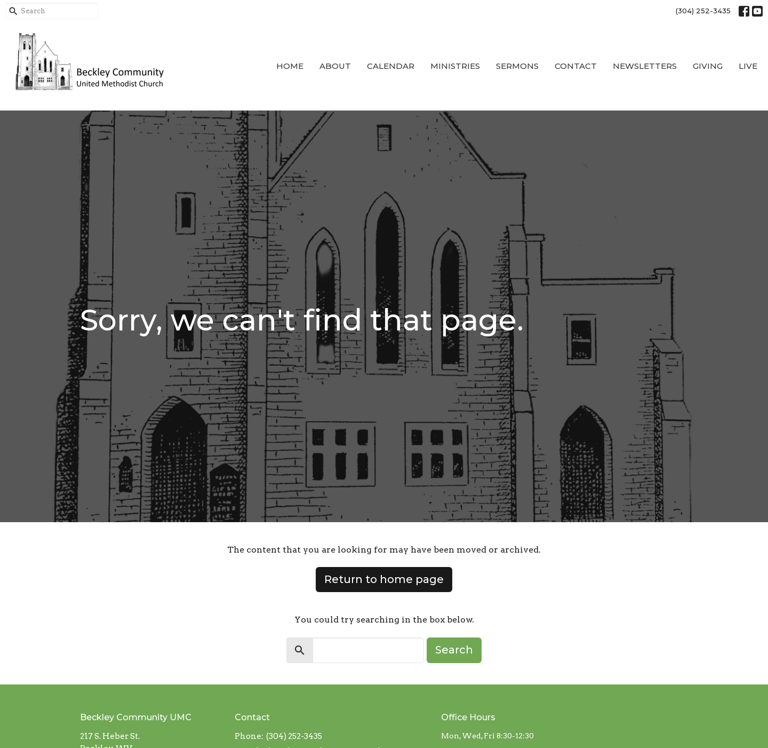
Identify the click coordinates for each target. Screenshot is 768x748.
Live (748, 66)
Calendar (390, 66)
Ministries (455, 66)
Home (289, 66)
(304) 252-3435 (703, 10)
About (335, 66)
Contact (576, 66)
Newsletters (645, 66)
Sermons (517, 66)
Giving (708, 66)
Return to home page (384, 579)
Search (454, 649)
